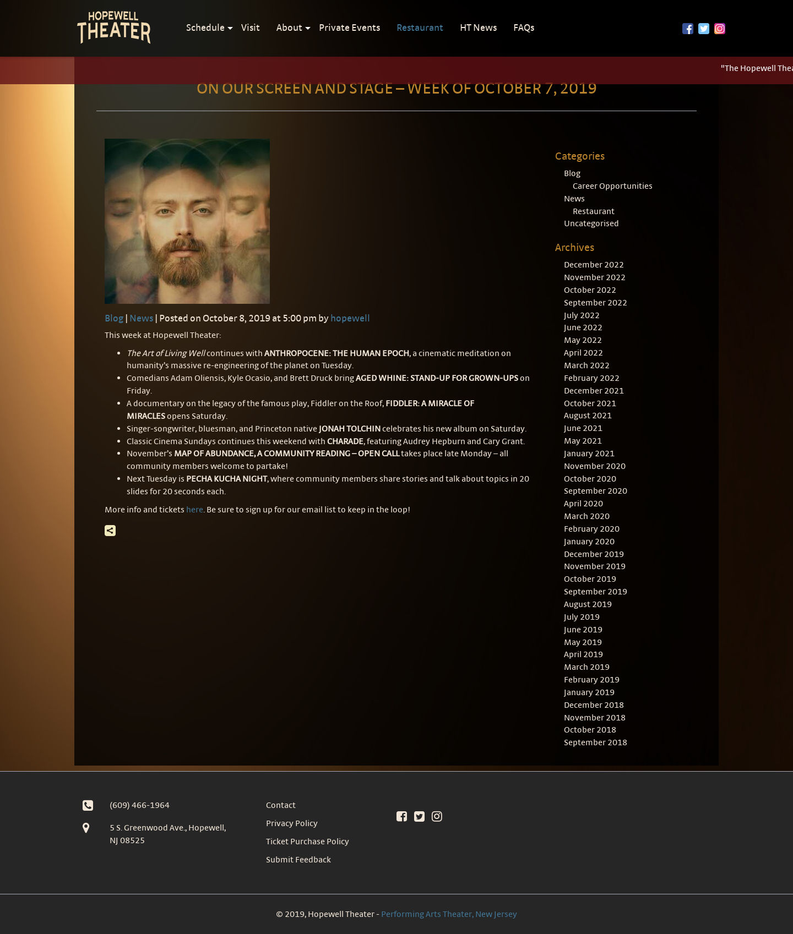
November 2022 (595, 277)
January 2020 (589, 541)
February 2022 (592, 378)
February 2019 (592, 679)
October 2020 (590, 478)
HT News (478, 27)
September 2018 (595, 742)
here (194, 509)
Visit (250, 27)
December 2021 (594, 390)
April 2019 (583, 654)
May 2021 (583, 440)
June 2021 (583, 428)
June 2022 (583, 327)
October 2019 (590, 578)
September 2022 (595, 302)
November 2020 (595, 466)
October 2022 (590, 290)
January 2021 (589, 453)
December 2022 (594, 264)
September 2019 (595, 591)
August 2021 (588, 415)
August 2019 (588, 604)
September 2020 (595, 490)
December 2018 (594, 705)
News (141, 318)
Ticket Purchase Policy (307, 841)
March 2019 (587, 667)
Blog (114, 318)
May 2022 (583, 340)
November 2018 (595, 717)
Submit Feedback (298, 859)
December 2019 (594, 554)
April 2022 (583, 352)
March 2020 (587, 516)
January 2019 (589, 692)
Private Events (349, 27)
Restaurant (420, 27)
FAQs (523, 27)
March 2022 (587, 365)
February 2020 (592, 528)
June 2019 (583, 629)
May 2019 (583, 642)
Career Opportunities (613, 186)
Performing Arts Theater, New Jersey (449, 914)
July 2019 (582, 616)
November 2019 (595, 566)
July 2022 (582, 315)
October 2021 (590, 403)
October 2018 (590, 729)
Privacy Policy (292, 823)
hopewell (350, 318)
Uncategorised (591, 223)
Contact (281, 805)
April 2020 (583, 503)
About (289, 27)
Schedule (205, 27)
